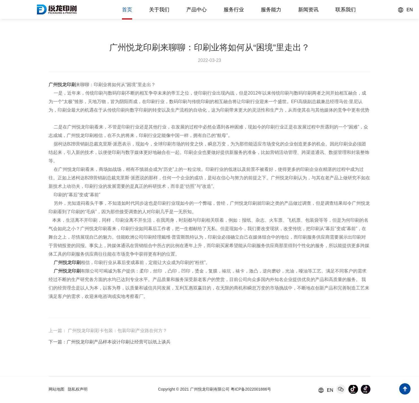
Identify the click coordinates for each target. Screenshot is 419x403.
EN (410, 9)
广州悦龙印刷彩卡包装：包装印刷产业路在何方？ (117, 330)
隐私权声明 (78, 389)
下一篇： (58, 341)
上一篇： (58, 330)
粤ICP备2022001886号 (251, 389)
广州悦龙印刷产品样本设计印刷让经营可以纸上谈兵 (119, 341)
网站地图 (56, 389)
